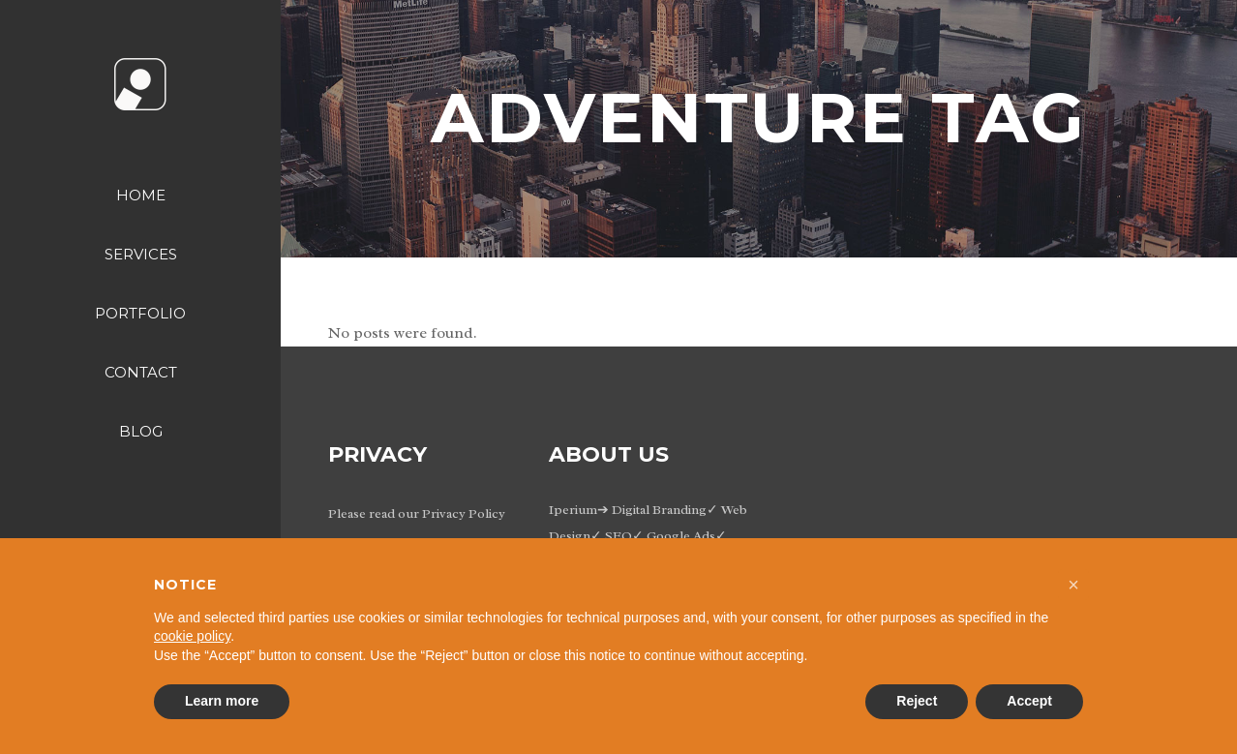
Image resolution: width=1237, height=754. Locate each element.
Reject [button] (916, 701)
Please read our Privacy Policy (416, 513)
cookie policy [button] (192, 636)
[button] (1073, 584)
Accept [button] (1029, 701)
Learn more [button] (221, 701)
